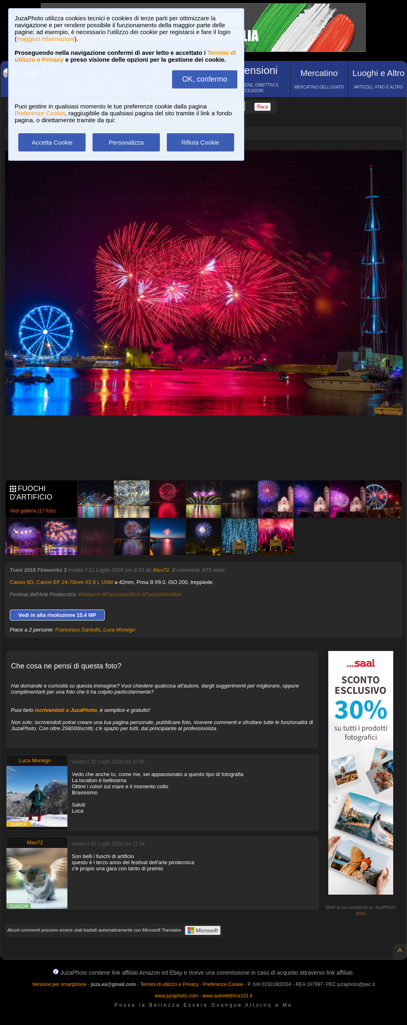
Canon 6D (22, 582)
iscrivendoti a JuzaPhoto (66, 710)
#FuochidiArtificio (162, 594)
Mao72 (161, 570)
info (360, 913)
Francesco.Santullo (77, 630)
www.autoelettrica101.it (227, 996)
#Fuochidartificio (121, 594)
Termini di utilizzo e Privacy (169, 984)
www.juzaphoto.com (176, 996)
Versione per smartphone (59, 984)
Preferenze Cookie (40, 113)
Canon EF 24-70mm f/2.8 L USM (75, 582)
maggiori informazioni (46, 38)
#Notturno (89, 594)
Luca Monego (119, 630)
